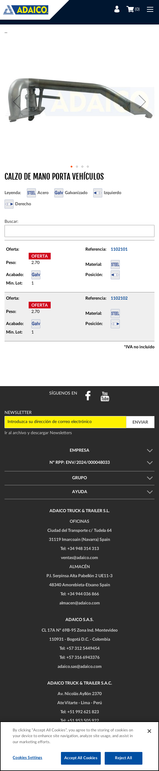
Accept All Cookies (80, 758)
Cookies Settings (27, 758)
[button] (17, 101)
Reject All (123, 758)
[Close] (149, 731)
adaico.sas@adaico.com (80, 667)
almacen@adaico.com (79, 603)
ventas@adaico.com (79, 558)
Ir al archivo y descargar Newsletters (38, 433)
